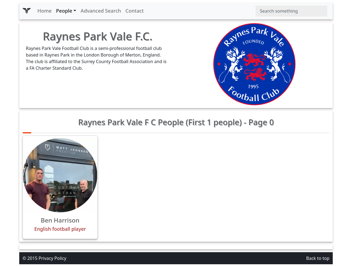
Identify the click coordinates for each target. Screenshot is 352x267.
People (64, 10)
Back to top (317, 258)
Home (44, 10)
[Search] (291, 10)
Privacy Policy (52, 258)
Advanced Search (101, 10)
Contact (134, 10)
